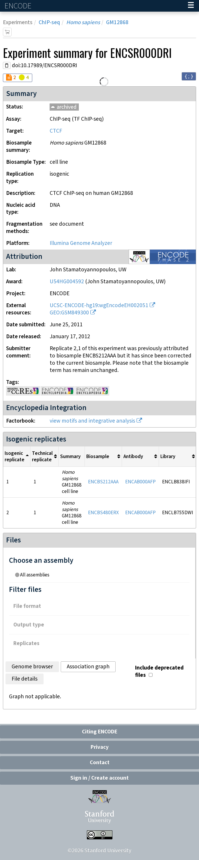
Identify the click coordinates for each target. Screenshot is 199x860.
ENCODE (18, 6)
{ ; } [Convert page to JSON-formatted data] (189, 76)
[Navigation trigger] (190, 6)
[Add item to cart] (7, 32)
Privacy (100, 747)
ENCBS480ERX (103, 513)
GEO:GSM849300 (69, 312)
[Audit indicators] (17, 78)
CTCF (56, 131)
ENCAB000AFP (140, 482)
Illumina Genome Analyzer (81, 243)
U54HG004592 (67, 281)
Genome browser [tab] (32, 666)
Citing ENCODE (99, 732)
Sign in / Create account (99, 778)
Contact (100, 762)
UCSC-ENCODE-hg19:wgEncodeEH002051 (99, 305)
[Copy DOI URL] (6, 65)
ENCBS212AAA (103, 482)
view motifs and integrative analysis (92, 421)
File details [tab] (24, 679)
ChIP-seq (49, 22)
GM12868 (117, 22)
